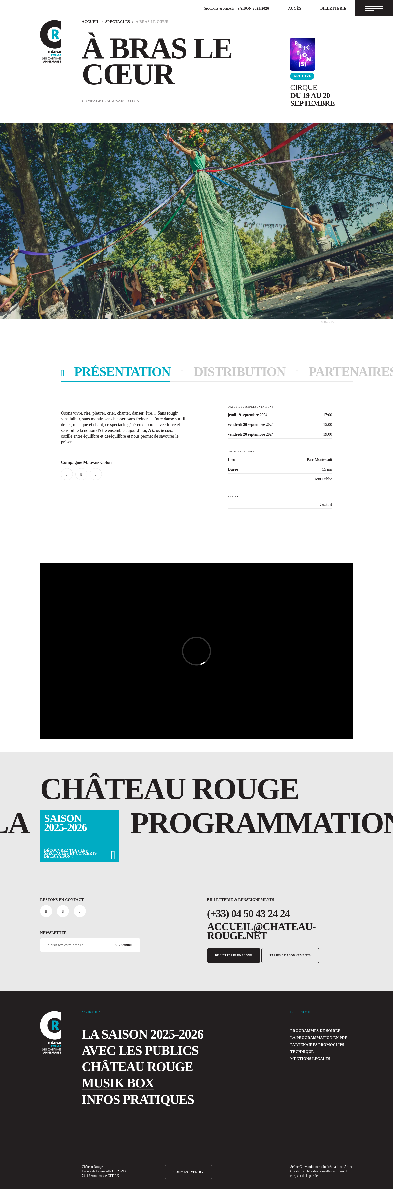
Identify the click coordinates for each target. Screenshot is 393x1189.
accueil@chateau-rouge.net (265, 926)
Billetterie (336, 8)
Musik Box (107, 1077)
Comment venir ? (188, 1166)
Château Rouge (119, 1060)
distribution (205, 373)
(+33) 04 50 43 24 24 (247, 913)
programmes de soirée (308, 1025)
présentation (112, 373)
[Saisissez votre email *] (90, 945)
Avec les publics (122, 1044)
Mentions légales (304, 1053)
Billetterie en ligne (233, 946)
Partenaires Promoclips (310, 1039)
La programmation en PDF (311, 1032)
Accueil (88, 21)
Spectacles (108, 21)
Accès (303, 8)
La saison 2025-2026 (131, 1028)
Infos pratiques (121, 1093)
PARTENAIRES (295, 373)
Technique (298, 1046)
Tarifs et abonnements (289, 946)
